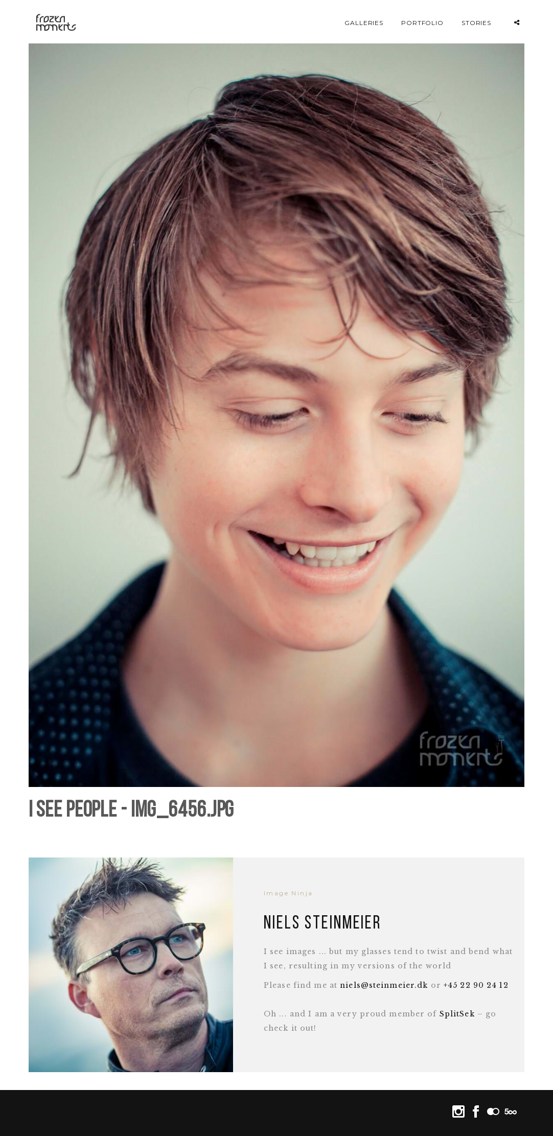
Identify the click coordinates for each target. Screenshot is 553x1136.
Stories (477, 23)
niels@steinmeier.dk (384, 985)
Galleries (364, 23)
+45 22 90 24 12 (476, 985)
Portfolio (422, 23)
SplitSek (457, 1013)
